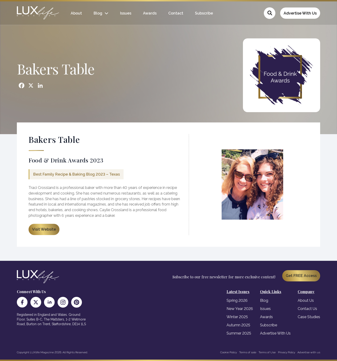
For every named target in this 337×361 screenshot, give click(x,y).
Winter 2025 (237, 317)
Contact (175, 13)
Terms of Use (267, 352)
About (76, 13)
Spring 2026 (237, 300)
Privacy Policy (286, 352)
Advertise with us (308, 352)
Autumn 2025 (238, 325)
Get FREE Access (301, 275)
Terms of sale (247, 352)
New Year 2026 (240, 308)
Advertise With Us (300, 13)
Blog (98, 13)
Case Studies (309, 317)
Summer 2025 (239, 333)
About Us (306, 300)
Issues (125, 13)
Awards (150, 13)
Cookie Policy (228, 352)
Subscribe (204, 13)
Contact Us (307, 308)
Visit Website (44, 229)
